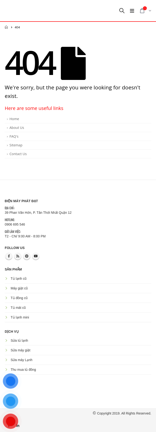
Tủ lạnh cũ (19, 278)
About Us (16, 127)
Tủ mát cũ (18, 308)
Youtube (35, 256)
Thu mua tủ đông (23, 369)
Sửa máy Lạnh (21, 360)
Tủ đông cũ (19, 298)
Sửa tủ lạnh (19, 340)
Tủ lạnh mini (20, 317)
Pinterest (26, 256)
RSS (17, 256)
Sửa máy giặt (20, 350)
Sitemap (15, 145)
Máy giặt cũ (19, 288)
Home (14, 119)
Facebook (8, 256)
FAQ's (13, 136)
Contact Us (18, 154)
